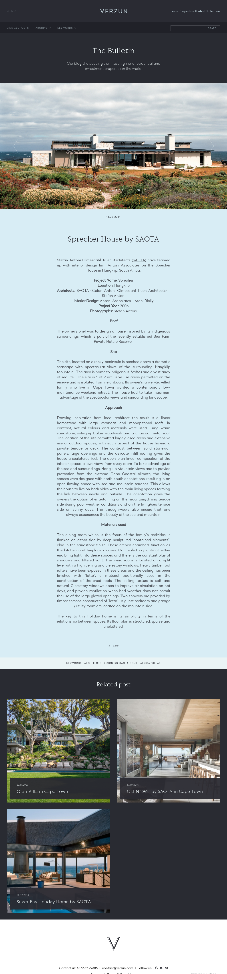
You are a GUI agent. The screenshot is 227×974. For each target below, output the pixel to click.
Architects (93, 663)
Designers (110, 663)
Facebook (157, 968)
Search (213, 28)
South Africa (140, 663)
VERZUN (113, 11)
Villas (156, 663)
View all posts (18, 27)
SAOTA (139, 260)
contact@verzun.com (117, 968)
